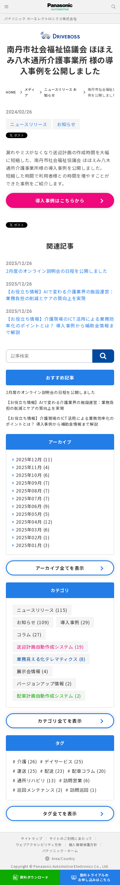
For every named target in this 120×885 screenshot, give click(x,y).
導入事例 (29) (75, 622)
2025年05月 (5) (33, 514)
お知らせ (66, 124)
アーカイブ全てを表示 (60, 568)
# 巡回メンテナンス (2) (37, 789)
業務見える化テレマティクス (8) (51, 659)
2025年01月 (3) (33, 545)
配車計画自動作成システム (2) (49, 695)
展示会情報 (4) (32, 671)
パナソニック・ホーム (60, 850)
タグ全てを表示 (60, 813)
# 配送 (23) (52, 771)
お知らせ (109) (33, 622)
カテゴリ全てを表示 (60, 720)
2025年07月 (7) (33, 498)
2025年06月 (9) (33, 506)
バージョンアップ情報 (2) (44, 683)
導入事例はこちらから (60, 200)
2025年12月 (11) (34, 459)
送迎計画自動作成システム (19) (50, 646)
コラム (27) (29, 634)
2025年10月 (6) (33, 475)
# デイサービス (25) (61, 761)
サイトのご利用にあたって (71, 838)
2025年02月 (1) (33, 537)
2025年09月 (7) (33, 482)
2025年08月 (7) (33, 490)
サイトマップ (32, 838)
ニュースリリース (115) (42, 610)
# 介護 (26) (25, 761)
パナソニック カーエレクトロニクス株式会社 (40, 18)
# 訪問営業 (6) (74, 780)
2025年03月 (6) (33, 529)
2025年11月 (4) (33, 467)
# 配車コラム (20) (86, 771)
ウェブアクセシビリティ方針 (39, 844)
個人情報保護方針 (83, 844)
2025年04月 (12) (34, 521)
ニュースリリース (28, 124)
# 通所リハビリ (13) (34, 780)
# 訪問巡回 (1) (81, 789)
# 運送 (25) (25, 771)
